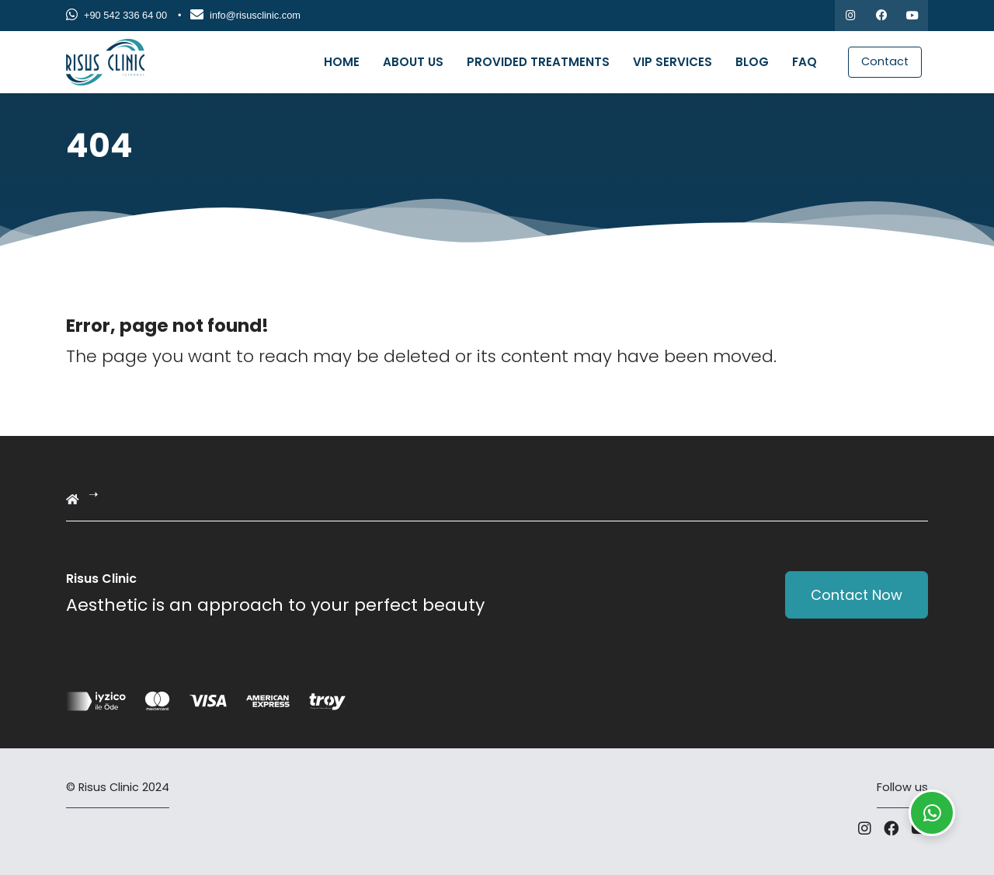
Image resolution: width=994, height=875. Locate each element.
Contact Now (856, 595)
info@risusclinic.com (245, 15)
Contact (885, 61)
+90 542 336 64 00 (116, 15)
